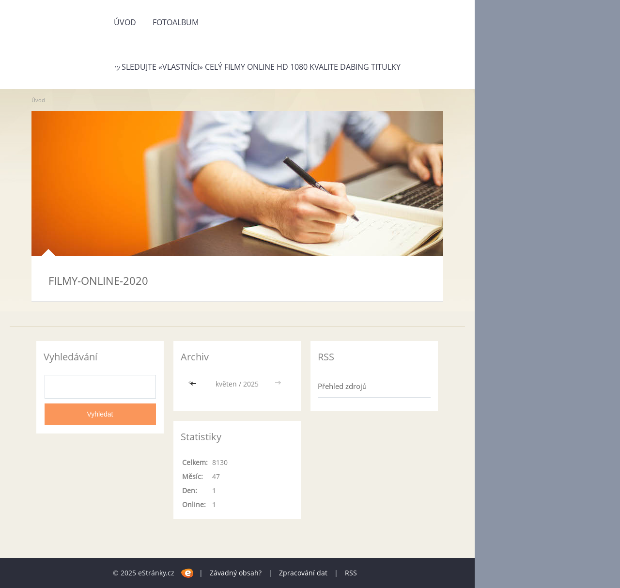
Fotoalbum (176, 22)
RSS (351, 572)
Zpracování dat (303, 572)
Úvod (125, 22)
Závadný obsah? (236, 572)
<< (194, 383)
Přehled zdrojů (342, 386)
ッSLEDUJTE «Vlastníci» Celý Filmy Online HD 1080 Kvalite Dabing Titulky (257, 67)
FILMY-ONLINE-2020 (98, 280)
